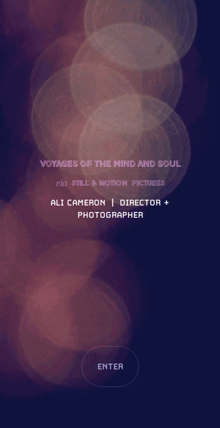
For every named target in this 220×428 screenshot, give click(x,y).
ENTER (110, 366)
